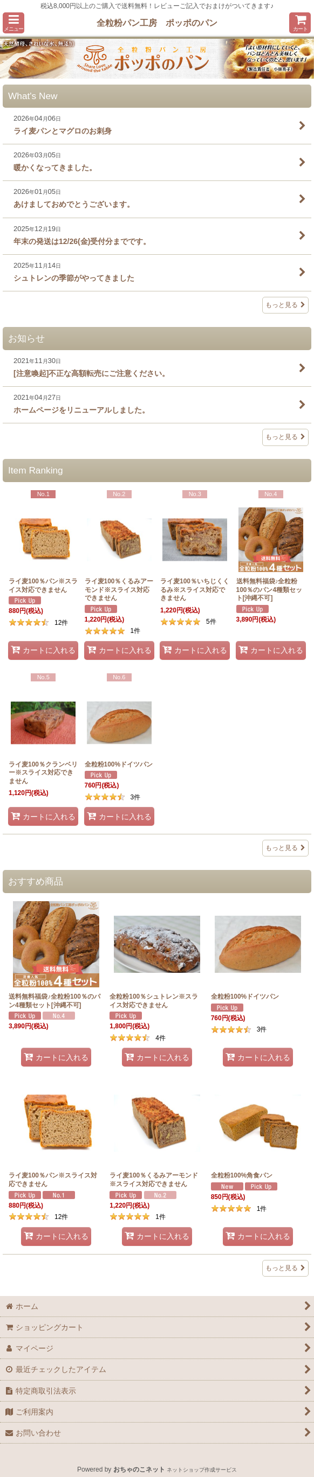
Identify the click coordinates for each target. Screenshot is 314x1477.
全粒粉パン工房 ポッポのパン (157, 22)
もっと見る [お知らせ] (285, 437)
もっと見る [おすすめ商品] (285, 1268)
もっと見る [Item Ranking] (285, 848)
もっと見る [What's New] (285, 305)
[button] (13, 22)
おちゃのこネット (139, 1469)
